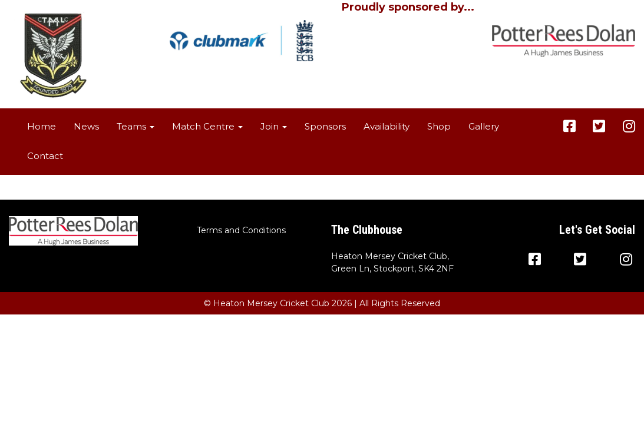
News (86, 126)
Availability (386, 126)
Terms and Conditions (241, 230)
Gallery (483, 126)
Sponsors (325, 126)
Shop (439, 126)
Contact (45, 155)
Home (41, 126)
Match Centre (207, 126)
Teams (135, 126)
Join (273, 126)
